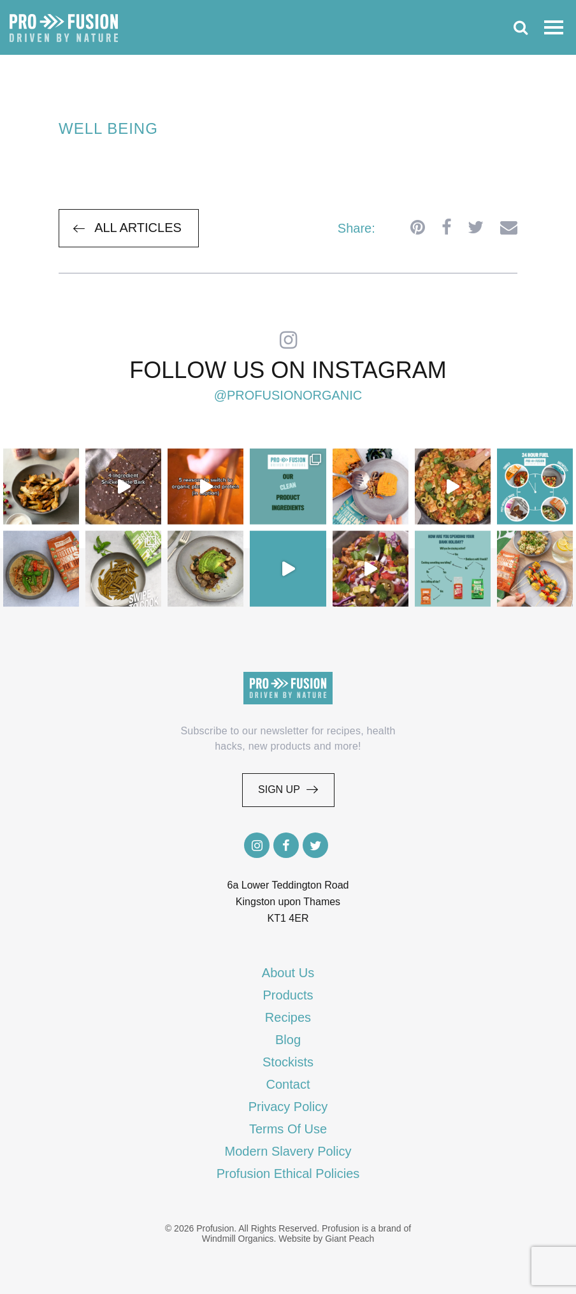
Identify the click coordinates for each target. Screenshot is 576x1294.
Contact (288, 1084)
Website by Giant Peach (326, 1238)
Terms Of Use (288, 1129)
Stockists (288, 1062)
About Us (288, 973)
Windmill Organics (238, 1238)
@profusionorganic (288, 395)
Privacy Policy (288, 1107)
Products (288, 995)
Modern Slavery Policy (288, 1151)
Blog (288, 1040)
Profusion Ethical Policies (288, 1174)
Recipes (288, 1017)
